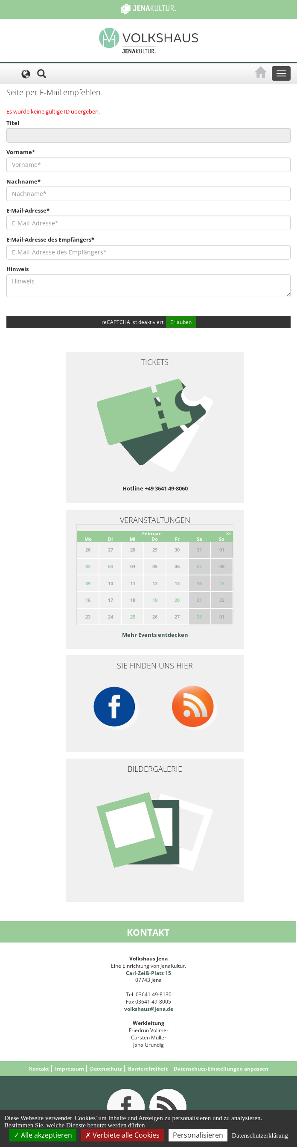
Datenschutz (106, 1068)
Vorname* (20, 152)
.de (169, 1009)
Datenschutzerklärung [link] (260, 1135)
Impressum (69, 1068)
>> (228, 533)
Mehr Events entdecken (155, 635)
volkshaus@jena (145, 1009)
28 (199, 616)
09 (87, 583)
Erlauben (181, 322)
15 (221, 583)
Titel (12, 123)
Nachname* (23, 181)
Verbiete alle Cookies (122, 1135)
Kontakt (39, 1068)
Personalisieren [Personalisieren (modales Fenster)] (198, 1135)
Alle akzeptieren (43, 1135)
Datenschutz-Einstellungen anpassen (221, 1068)
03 (110, 566)
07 (199, 566)
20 (177, 600)
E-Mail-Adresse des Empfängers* (50, 239)
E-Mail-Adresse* (28, 210)
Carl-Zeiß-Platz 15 (148, 973)
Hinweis (17, 269)
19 (154, 600)
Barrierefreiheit (148, 1068)
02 (87, 566)
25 (132, 616)
